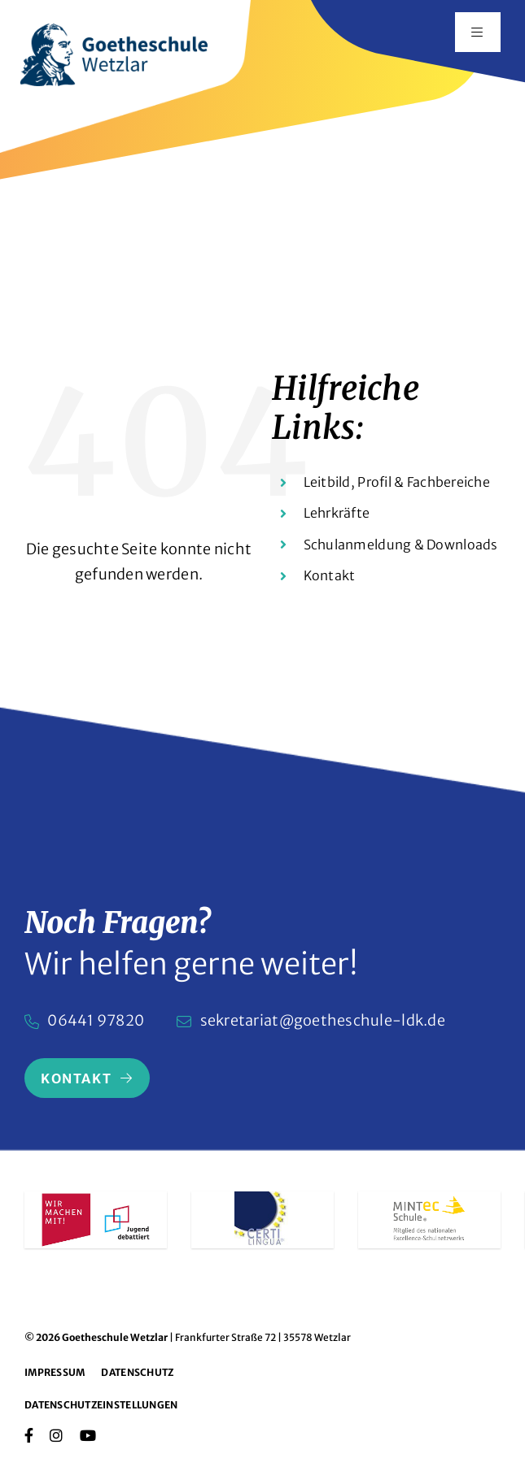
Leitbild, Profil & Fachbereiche (397, 482)
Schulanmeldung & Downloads (401, 544)
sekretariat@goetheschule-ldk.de (322, 1020)
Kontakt (330, 575)
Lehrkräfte (337, 513)
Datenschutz (137, 1372)
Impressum (54, 1372)
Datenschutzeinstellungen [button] (100, 1405)
